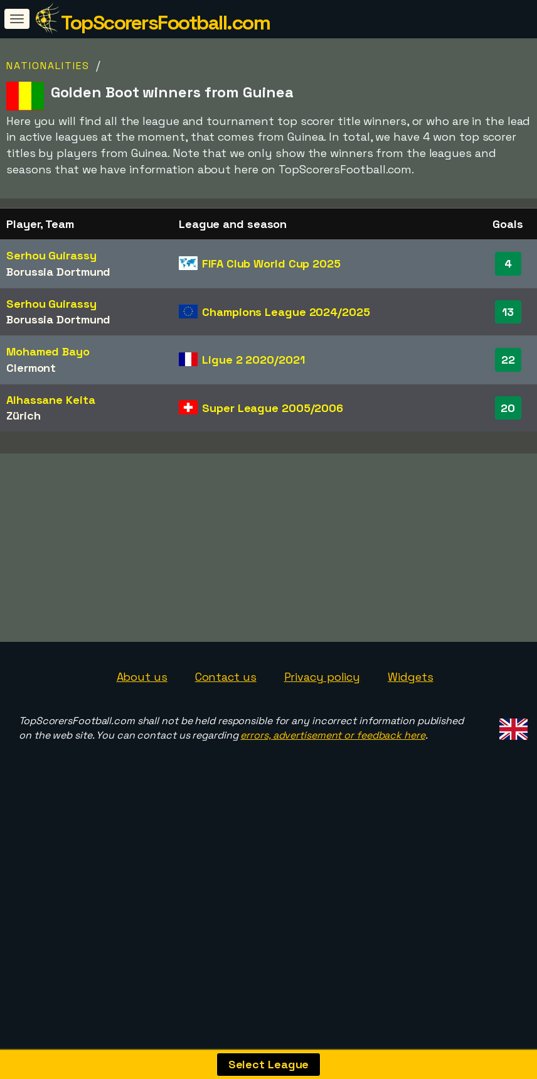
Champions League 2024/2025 (286, 312)
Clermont (31, 368)
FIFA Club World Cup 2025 (271, 263)
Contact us (226, 763)
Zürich (23, 415)
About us (142, 763)
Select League (268, 1064)
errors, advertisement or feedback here (332, 821)
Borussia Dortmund (58, 271)
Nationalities (48, 65)
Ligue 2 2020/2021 (253, 359)
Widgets (410, 763)
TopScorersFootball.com (165, 22)
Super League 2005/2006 (272, 408)
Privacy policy (322, 763)
